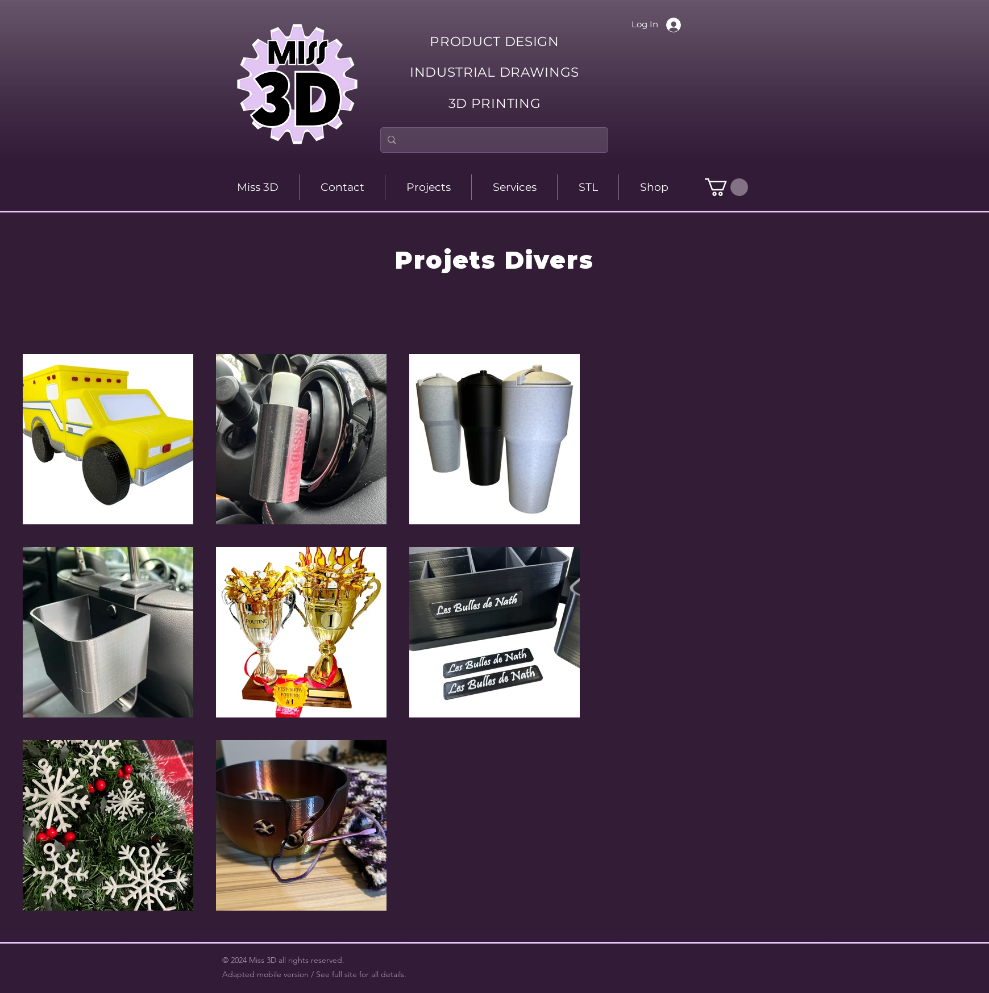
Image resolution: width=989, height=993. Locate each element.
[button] (726, 187)
